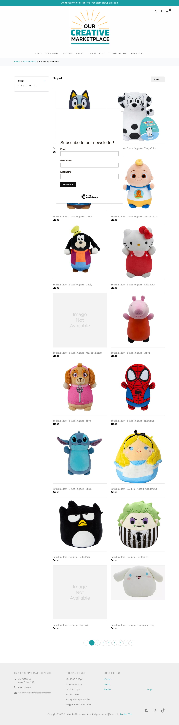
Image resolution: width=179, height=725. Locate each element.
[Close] (122, 109)
